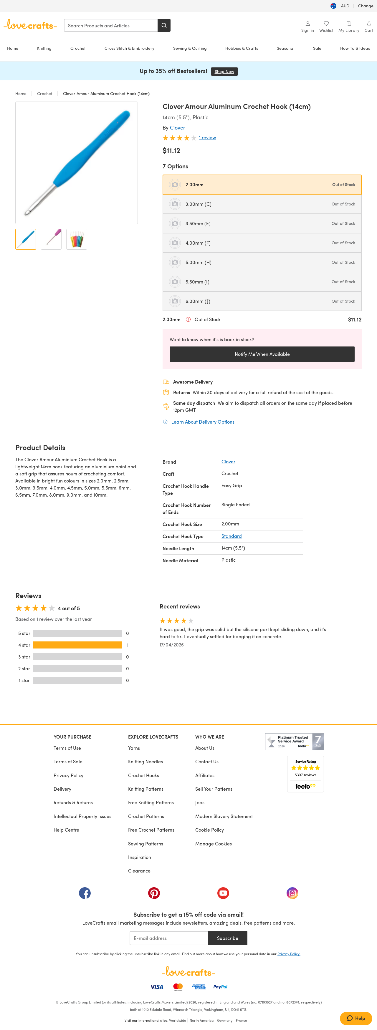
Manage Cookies (213, 843)
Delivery (62, 789)
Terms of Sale (68, 761)
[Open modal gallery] (76, 163)
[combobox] (111, 25)
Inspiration (139, 857)
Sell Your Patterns (213, 789)
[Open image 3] (76, 239)
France (241, 1020)
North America (202, 1020)
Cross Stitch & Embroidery (129, 48)
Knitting (44, 48)
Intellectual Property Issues (82, 816)
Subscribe (227, 938)
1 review (207, 137)
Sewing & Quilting (190, 48)
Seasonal (285, 48)
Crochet (78, 48)
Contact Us (207, 761)
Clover (177, 127)
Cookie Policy (209, 830)
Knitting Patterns (145, 789)
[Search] (164, 25)
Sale (317, 48)
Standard (231, 536)
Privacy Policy (68, 775)
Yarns (134, 748)
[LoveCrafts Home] (188, 971)
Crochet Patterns (146, 816)
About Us (204, 748)
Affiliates (204, 775)
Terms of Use (67, 748)
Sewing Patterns (145, 843)
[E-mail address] (169, 938)
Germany (224, 1020)
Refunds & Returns (73, 802)
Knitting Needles (145, 761)
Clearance (139, 871)
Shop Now (226, 71)
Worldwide (177, 1020)
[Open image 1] (25, 239)
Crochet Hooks (143, 775)
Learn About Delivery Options (202, 421)
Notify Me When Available (262, 354)
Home (12, 48)
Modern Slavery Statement (224, 816)
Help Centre (66, 830)
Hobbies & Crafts (241, 48)
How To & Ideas (355, 48)
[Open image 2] (51, 239)
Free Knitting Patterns (151, 802)
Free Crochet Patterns (151, 830)
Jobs (199, 802)
